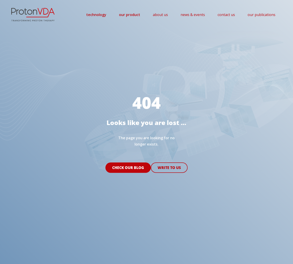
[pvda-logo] (33, 14)
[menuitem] (96, 14)
